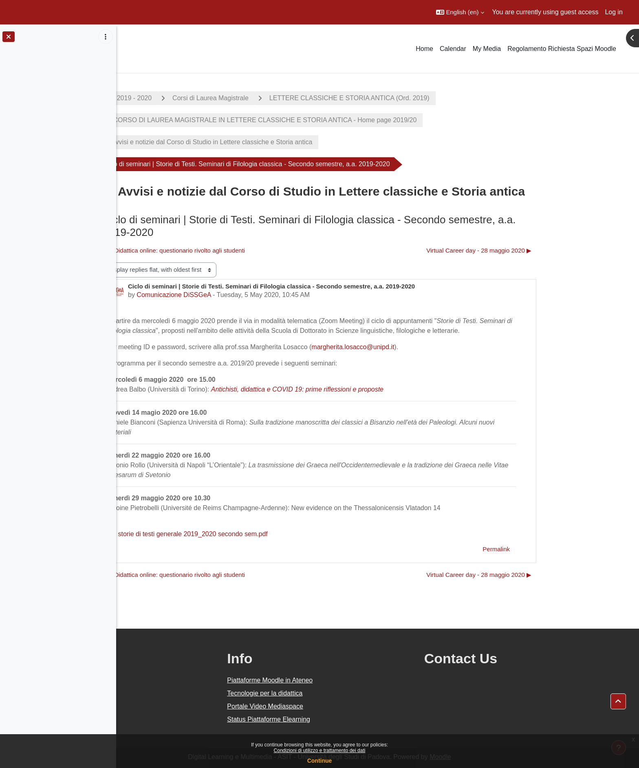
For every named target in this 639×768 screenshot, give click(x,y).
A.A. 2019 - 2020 (185, 98)
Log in (614, 12)
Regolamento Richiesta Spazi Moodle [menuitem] (561, 48)
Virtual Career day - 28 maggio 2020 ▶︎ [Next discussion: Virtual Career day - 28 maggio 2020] (537, 250)
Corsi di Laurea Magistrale (269, 98)
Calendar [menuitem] (453, 48)
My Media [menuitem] (487, 48)
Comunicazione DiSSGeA (232, 294)
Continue (319, 760)
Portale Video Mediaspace (338, 706)
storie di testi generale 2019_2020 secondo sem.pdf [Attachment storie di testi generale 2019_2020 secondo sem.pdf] (245, 533)
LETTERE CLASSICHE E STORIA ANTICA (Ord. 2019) (407, 98)
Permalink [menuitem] (554, 549)
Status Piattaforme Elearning (341, 719)
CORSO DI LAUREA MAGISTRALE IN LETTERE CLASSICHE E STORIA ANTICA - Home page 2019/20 (322, 120)
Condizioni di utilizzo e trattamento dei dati (320, 750)
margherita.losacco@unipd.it (411, 346)
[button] (460, 12)
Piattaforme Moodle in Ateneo (343, 680)
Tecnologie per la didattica (337, 693)
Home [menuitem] (424, 48)
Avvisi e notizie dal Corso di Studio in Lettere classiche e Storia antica (270, 142)
